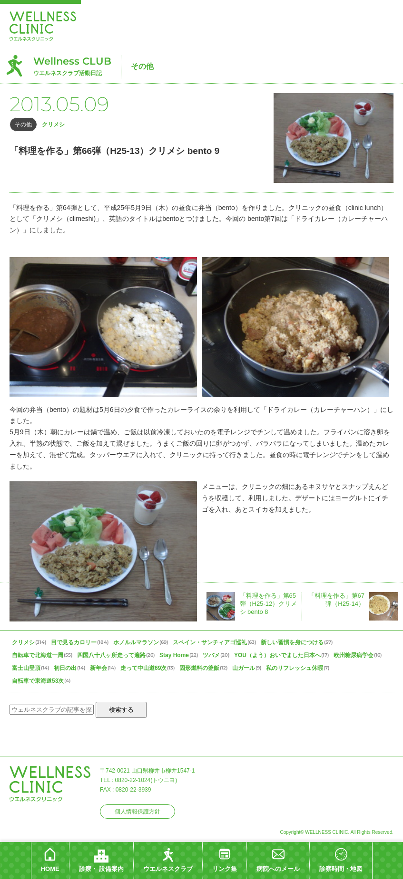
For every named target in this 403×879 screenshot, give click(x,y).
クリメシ (53, 124)
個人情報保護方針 (137, 811)
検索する (121, 709)
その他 (142, 66)
